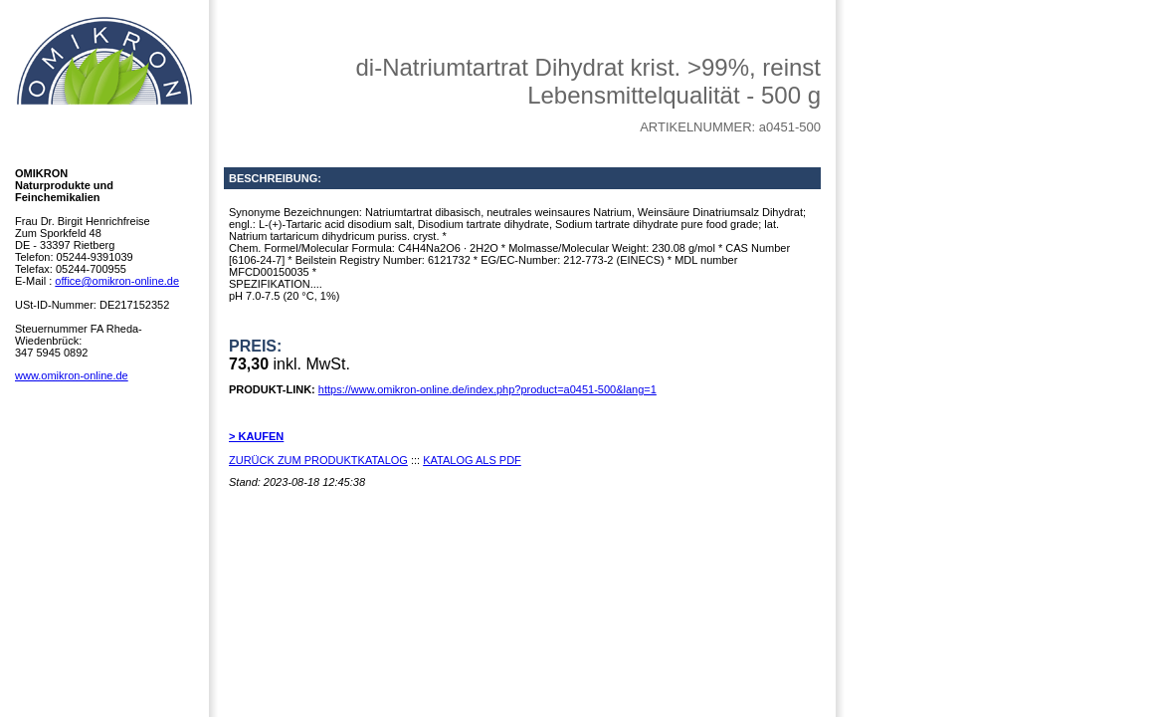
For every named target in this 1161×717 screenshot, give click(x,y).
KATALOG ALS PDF (472, 460)
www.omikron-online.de (71, 375)
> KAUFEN (256, 436)
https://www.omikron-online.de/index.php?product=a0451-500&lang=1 (487, 389)
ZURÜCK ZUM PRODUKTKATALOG (318, 460)
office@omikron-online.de (117, 281)
